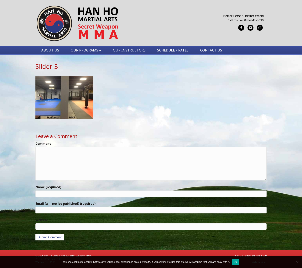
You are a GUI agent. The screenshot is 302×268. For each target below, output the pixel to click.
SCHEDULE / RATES (173, 50)
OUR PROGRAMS (84, 50)
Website (41, 220)
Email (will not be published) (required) (65, 203)
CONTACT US (211, 50)
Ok (235, 261)
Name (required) (48, 187)
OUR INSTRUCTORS (129, 50)
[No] (297, 262)
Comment (43, 144)
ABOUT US (50, 50)
